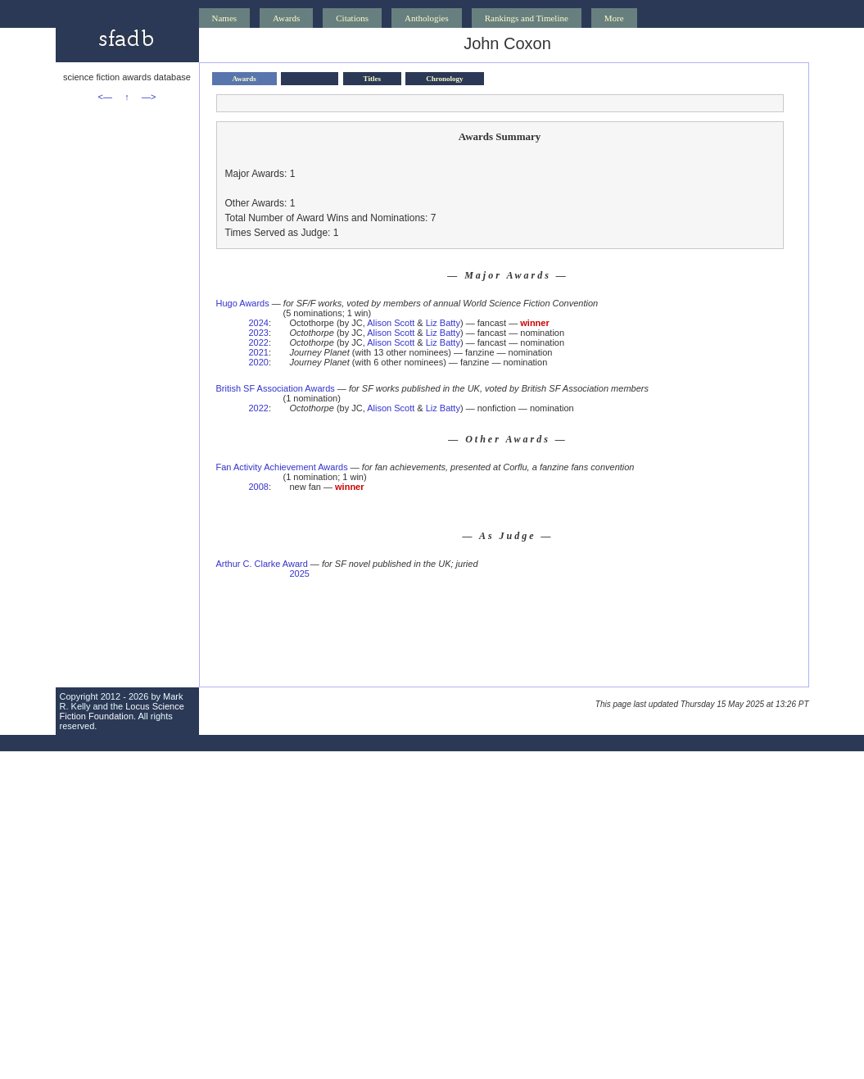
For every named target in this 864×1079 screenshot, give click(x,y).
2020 (259, 362)
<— (105, 97)
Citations (352, 18)
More (614, 18)
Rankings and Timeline (526, 18)
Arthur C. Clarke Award (262, 564)
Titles (372, 79)
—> (149, 97)
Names (224, 18)
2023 (259, 333)
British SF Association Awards (275, 388)
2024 (259, 323)
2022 (259, 342)
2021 (259, 352)
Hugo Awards (242, 303)
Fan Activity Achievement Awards (282, 467)
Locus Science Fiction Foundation (122, 711)
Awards (286, 18)
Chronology (444, 79)
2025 (299, 573)
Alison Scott (390, 323)
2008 (259, 487)
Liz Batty (443, 323)
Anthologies (427, 18)
